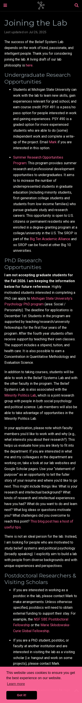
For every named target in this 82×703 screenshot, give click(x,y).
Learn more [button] (16, 684)
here (29, 65)
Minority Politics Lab (20, 395)
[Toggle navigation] (5, 5)
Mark (53, 142)
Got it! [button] (21, 695)
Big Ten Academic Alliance (50, 239)
